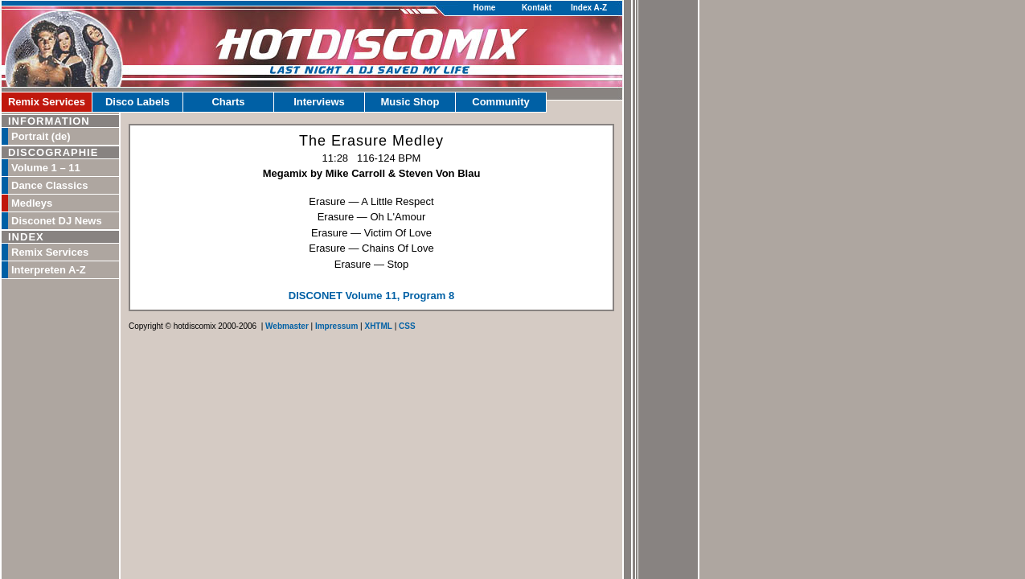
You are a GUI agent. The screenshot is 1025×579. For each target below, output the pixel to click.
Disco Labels (137, 102)
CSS (407, 326)
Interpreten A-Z (48, 270)
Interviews (319, 102)
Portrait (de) (41, 136)
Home (485, 7)
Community (501, 102)
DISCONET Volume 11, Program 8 (371, 296)
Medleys (31, 203)
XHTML (378, 326)
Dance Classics (49, 185)
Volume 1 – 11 (45, 168)
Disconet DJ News (56, 221)
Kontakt (536, 7)
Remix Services (46, 102)
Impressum (336, 326)
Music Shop (410, 102)
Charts (227, 102)
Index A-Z (589, 7)
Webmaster (287, 326)
